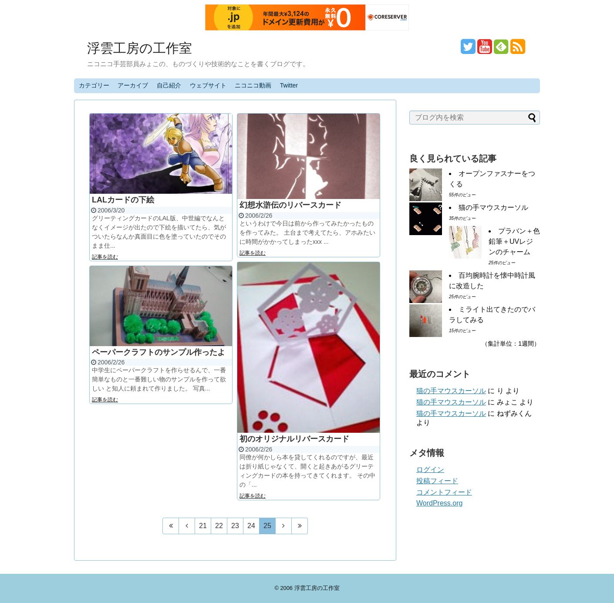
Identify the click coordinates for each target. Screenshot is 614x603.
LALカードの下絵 (123, 199)
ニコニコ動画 (253, 85)
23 (235, 525)
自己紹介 (169, 85)
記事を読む (105, 257)
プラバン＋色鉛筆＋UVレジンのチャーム (514, 241)
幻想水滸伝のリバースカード (290, 205)
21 (203, 525)
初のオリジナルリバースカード (294, 439)
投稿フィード (437, 481)
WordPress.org (439, 503)
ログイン (430, 469)
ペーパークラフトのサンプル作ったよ (158, 352)
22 (219, 525)
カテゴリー (94, 85)
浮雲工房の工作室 (139, 48)
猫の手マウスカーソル (493, 207)
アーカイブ (133, 85)
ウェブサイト (208, 85)
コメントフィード (444, 492)
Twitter (289, 85)
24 (251, 525)
